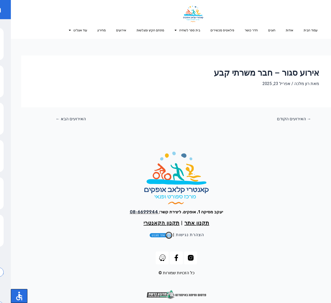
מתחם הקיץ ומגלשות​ (139, 30)
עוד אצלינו (67, 30)
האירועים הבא (60, 119)
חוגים (261, 30)
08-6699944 (133, 211)
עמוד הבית (300, 30)
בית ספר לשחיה (176, 30)
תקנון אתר (186, 223)
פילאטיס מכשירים (211, 30)
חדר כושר (240, 30)
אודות (278, 30)
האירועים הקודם (283, 119)
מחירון (91, 30)
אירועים (110, 30)
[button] (326, 43)
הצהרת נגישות (179, 234)
